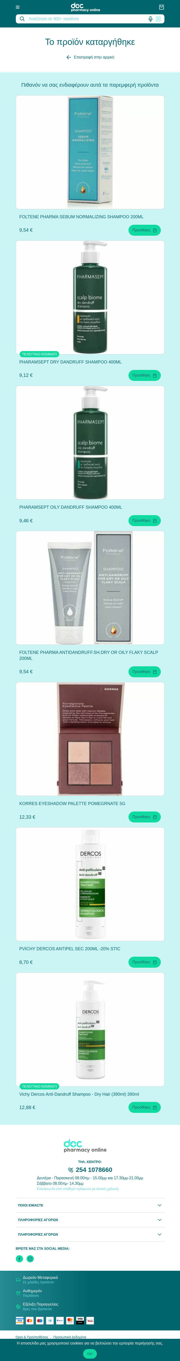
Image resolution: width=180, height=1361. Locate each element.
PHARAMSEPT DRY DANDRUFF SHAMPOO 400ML (70, 362)
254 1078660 (94, 1169)
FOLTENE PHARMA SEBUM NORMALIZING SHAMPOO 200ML (81, 216)
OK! (90, 1354)
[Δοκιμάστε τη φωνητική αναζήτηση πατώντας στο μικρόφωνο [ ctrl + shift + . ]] (150, 19)
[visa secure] (81, 1320)
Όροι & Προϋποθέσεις (32, 1337)
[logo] (89, 7)
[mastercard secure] (71, 1320)
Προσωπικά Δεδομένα (69, 1337)
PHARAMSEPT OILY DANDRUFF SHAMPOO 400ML (70, 507)
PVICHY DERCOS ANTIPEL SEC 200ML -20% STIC (69, 948)
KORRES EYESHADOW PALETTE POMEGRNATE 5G (72, 803)
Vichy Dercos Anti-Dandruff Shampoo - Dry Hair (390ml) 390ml (79, 1094)
